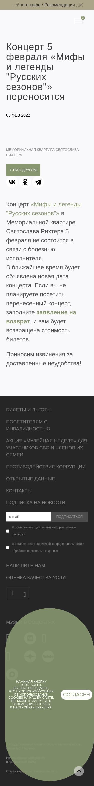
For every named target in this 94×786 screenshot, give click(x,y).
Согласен (76, 694)
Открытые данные (30, 478)
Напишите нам (25, 565)
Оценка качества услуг (37, 577)
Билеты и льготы (28, 409)
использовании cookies (28, 696)
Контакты (19, 490)
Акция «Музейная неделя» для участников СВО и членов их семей (46, 447)
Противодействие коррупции (46, 466)
